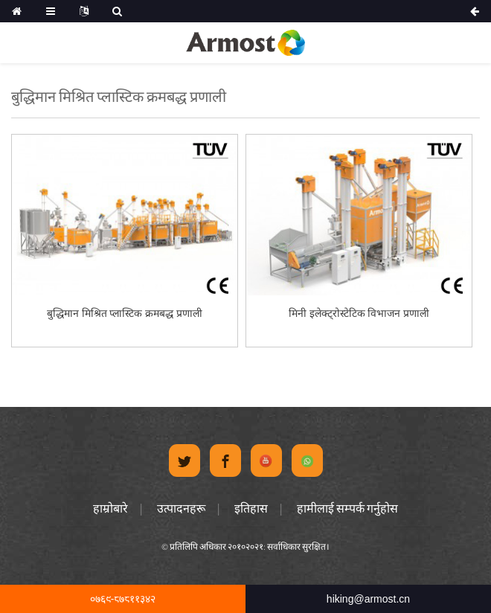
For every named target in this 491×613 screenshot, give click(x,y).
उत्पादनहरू (181, 508)
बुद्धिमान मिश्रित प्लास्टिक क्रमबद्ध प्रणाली (125, 313)
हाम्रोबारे (110, 508)
